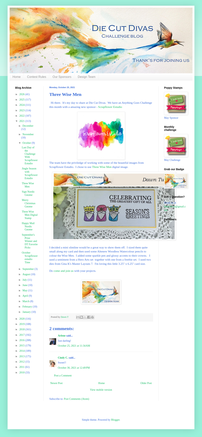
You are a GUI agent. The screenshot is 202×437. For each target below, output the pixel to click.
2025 (22, 99)
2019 (22, 324)
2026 (22, 94)
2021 (22, 121)
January (26, 312)
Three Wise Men (102, 166)
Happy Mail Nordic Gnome (28, 226)
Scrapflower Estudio (110, 106)
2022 (22, 115)
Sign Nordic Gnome (28, 193)
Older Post (146, 383)
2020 (22, 318)
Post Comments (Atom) (76, 398)
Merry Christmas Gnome (28, 203)
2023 (22, 110)
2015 (22, 345)
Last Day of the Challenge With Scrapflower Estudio (30, 155)
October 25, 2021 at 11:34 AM (74, 345)
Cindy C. (63, 357)
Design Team (86, 76)
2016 (22, 340)
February (27, 306)
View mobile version (101, 389)
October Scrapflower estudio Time (30, 257)
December (27, 125)
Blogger (115, 419)
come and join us (64, 270)
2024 (22, 105)
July (25, 279)
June (25, 285)
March (26, 301)
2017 (22, 334)
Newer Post (56, 383)
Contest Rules (36, 76)
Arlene (61, 335)
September (28, 269)
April (25, 295)
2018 (22, 329)
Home (17, 76)
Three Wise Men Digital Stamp (30, 215)
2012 (22, 361)
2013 (22, 356)
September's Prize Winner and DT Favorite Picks (30, 241)
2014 (22, 350)
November (28, 134)
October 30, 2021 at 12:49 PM (74, 367)
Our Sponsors (62, 76)
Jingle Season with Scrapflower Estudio (30, 173)
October (27, 142)
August (26, 274)
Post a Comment (63, 375)
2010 (22, 372)
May (25, 290)
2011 (22, 367)
